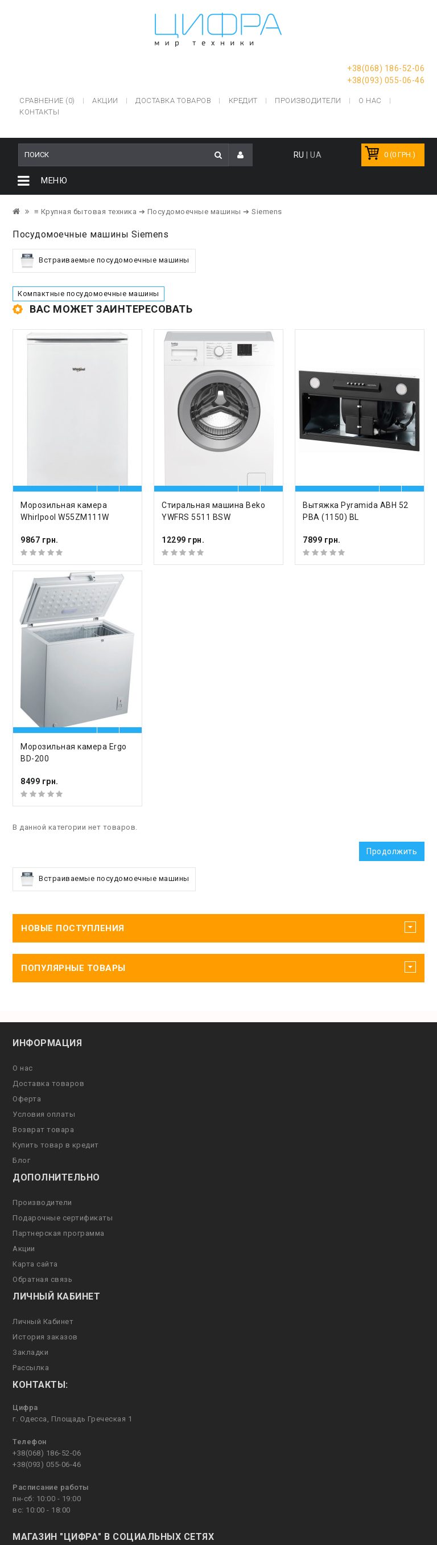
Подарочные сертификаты (63, 1219)
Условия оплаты (44, 1116)
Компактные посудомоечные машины (88, 295)
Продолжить (391, 853)
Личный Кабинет (43, 1323)
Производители (308, 99)
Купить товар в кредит (56, 1146)
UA (315, 156)
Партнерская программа (59, 1235)
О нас (23, 1069)
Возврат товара (43, 1131)
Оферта (27, 1100)
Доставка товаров (48, 1085)
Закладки (30, 1354)
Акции (24, 1250)
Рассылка (31, 1369)
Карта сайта (35, 1265)
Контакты (39, 110)
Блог (21, 1162)
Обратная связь (42, 1281)
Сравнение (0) (47, 99)
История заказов (45, 1338)
